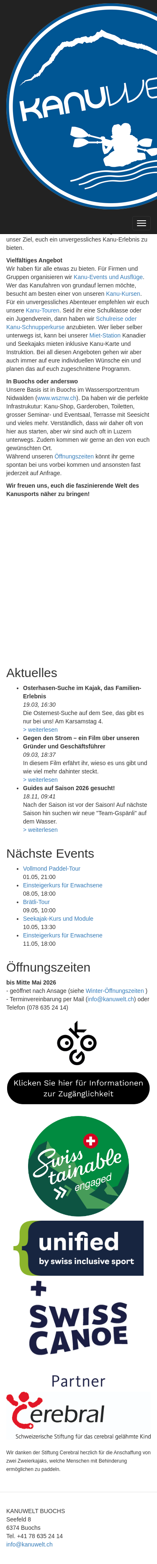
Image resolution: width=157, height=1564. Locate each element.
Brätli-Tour (36, 902)
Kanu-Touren (42, 310)
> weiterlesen (40, 729)
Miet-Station (105, 335)
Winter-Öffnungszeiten (116, 990)
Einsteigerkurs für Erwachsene (63, 885)
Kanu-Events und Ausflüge (108, 277)
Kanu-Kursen (123, 293)
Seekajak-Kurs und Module (58, 918)
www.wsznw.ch (56, 398)
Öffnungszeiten (74, 456)
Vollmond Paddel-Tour (51, 868)
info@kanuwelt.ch (111, 999)
